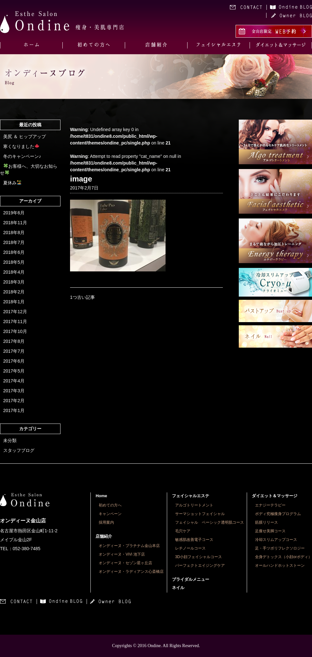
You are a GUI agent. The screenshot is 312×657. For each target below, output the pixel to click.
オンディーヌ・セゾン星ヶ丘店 (125, 563)
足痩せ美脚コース (270, 531)
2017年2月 (14, 400)
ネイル (178, 587)
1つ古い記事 (82, 297)
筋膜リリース (266, 522)
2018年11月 (15, 222)
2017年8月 (14, 341)
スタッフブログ (18, 450)
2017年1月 (14, 410)
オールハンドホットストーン (280, 565)
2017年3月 (14, 390)
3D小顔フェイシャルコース (198, 557)
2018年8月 (14, 232)
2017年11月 (15, 321)
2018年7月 (14, 242)
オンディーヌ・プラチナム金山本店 (129, 545)
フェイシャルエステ (190, 495)
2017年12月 (15, 311)
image (81, 178)
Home (101, 495)
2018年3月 (14, 281)
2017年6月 (14, 361)
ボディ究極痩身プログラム (278, 514)
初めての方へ (110, 505)
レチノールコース (190, 548)
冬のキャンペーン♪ (22, 156)
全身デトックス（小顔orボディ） (283, 557)
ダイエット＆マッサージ (274, 495)
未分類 (10, 440)
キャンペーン (110, 514)
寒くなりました (21, 146)
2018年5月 (14, 262)
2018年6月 (14, 252)
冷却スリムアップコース (276, 539)
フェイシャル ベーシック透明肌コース (209, 522)
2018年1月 (14, 301)
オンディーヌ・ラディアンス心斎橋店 (131, 571)
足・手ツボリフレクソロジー (280, 548)
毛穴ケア (182, 531)
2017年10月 (15, 331)
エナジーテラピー (270, 505)
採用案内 (106, 522)
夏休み (12, 182)
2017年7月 (14, 351)
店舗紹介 (104, 536)
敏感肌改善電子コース (194, 539)
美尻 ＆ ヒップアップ (24, 136)
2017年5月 (14, 370)
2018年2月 (14, 291)
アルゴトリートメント (194, 505)
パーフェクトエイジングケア (200, 565)
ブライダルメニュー (190, 579)
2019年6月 (14, 212)
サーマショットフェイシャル (200, 514)
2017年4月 (14, 380)
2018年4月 (14, 272)
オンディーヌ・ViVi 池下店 (122, 554)
